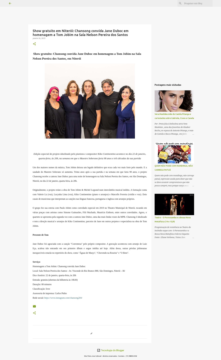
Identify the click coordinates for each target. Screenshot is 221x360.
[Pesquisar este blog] (198, 3)
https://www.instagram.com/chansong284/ (63, 298)
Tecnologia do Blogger (110, 350)
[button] (34, 44)
